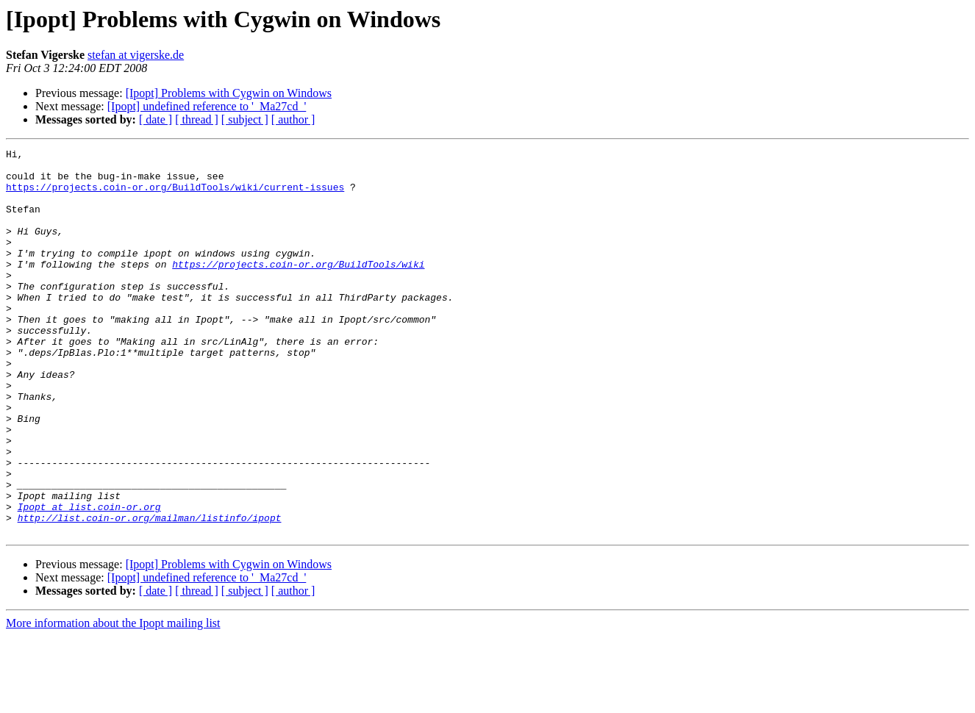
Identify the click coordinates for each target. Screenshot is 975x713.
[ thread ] (196, 119)
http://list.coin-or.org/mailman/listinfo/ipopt (150, 592)
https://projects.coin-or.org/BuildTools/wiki (298, 288)
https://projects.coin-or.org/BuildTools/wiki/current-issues (175, 195)
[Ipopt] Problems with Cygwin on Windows (229, 93)
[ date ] (155, 119)
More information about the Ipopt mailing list (113, 700)
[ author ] (293, 119)
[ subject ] (244, 119)
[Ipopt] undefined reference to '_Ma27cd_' (207, 106)
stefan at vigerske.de (136, 55)
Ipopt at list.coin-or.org (89, 579)
